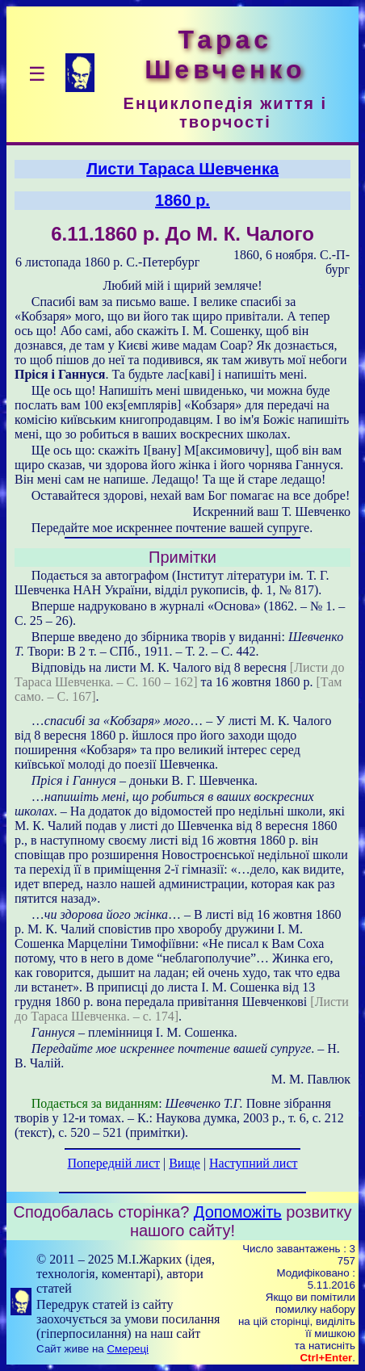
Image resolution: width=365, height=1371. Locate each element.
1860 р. (182, 200)
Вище (184, 1163)
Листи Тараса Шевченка (182, 169)
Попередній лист (114, 1163)
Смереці (128, 1349)
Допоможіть (238, 1212)
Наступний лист (253, 1163)
